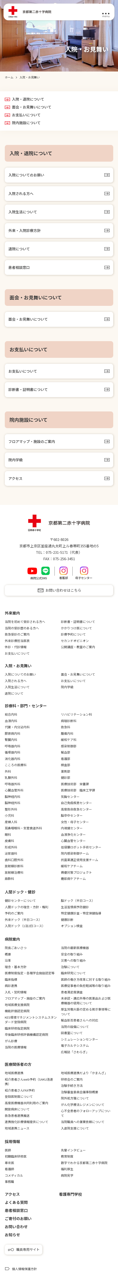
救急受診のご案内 (17, 634)
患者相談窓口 (19, 267)
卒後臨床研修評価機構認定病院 (26, 1034)
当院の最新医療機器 (75, 947)
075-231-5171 (57, 552)
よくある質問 (16, 1202)
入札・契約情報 (16, 992)
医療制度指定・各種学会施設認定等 (29, 973)
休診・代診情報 (16, 647)
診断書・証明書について (28, 389)
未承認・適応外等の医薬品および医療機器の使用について (86, 1000)
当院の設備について (75, 1026)
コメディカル (14, 1175)
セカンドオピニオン (75, 640)
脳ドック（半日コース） (78, 900)
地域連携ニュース (17, 1128)
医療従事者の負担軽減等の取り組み (86, 985)
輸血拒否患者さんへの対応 (79, 1020)
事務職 (9, 1181)
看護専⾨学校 (70, 1194)
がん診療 (11, 1041)
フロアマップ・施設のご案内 (31, 441)
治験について (70, 967)
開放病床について (17, 1109)
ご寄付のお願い (18, 1218)
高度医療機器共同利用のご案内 (26, 1103)
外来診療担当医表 (17, 640)
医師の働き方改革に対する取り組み (86, 979)
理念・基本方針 (16, 967)
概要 (8, 954)
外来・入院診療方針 (24, 230)
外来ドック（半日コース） (23, 919)
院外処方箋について (75, 1098)
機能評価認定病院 (17, 1011)
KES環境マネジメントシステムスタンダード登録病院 (31, 1019)
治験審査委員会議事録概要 (79, 1092)
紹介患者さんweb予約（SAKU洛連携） (29, 1081)
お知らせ (12, 1234)
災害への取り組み (73, 960)
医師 (8, 1150)
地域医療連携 (14, 1073)
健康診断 (67, 919)
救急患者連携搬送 (17, 1115)
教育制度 (67, 1156)
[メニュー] (106, 12)
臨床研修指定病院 (17, 1028)
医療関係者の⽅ (18, 1064)
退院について (19, 248)
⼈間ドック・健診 (20, 892)
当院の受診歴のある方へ (22, 628)
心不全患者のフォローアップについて (85, 1113)
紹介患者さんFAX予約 (20, 1090)
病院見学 (67, 1175)
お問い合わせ (16, 1226)
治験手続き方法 (72, 1085)
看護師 (9, 1169)
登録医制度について (19, 1096)
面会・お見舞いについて (31, 107)
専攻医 (9, 1162)
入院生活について (22, 211)
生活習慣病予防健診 (75, 907)
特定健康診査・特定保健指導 (81, 913)
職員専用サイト (28, 1249)
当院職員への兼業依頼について (82, 1121)
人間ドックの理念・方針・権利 (26, 907)
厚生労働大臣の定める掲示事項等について (86, 1011)
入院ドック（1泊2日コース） (25, 926)
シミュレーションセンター (79, 1039)
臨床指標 (11, 979)
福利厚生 (67, 1169)
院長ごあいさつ (16, 947)
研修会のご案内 (72, 1079)
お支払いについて (26, 115)
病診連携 (11, 985)
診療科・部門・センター (26, 705)
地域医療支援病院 (17, 1004)
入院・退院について (28, 99)
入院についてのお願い (26, 174)
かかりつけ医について (76, 628)
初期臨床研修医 (16, 1156)
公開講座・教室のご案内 (78, 647)
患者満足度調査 (72, 992)
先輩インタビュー (73, 1150)
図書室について (72, 1033)
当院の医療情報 (16, 1047)
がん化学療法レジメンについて (82, 1104)
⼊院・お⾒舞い (18, 665)
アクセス (15, 478)
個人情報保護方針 (24, 1268)
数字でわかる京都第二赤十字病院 (84, 1162)
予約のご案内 (14, 913)
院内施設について (26, 123)
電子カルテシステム (75, 1045)
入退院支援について (75, 1128)
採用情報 (12, 1141)
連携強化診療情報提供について (26, 1121)
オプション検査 (72, 926)
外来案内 (12, 613)
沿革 (8, 960)
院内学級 (15, 459)
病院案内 (12, 939)
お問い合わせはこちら (63, 590)
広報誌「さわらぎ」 (75, 1052)
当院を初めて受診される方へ (25, 621)
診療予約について (73, 634)
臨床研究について (73, 973)
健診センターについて (20, 900)
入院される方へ (20, 193)
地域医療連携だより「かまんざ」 (84, 1073)
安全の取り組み (72, 954)
